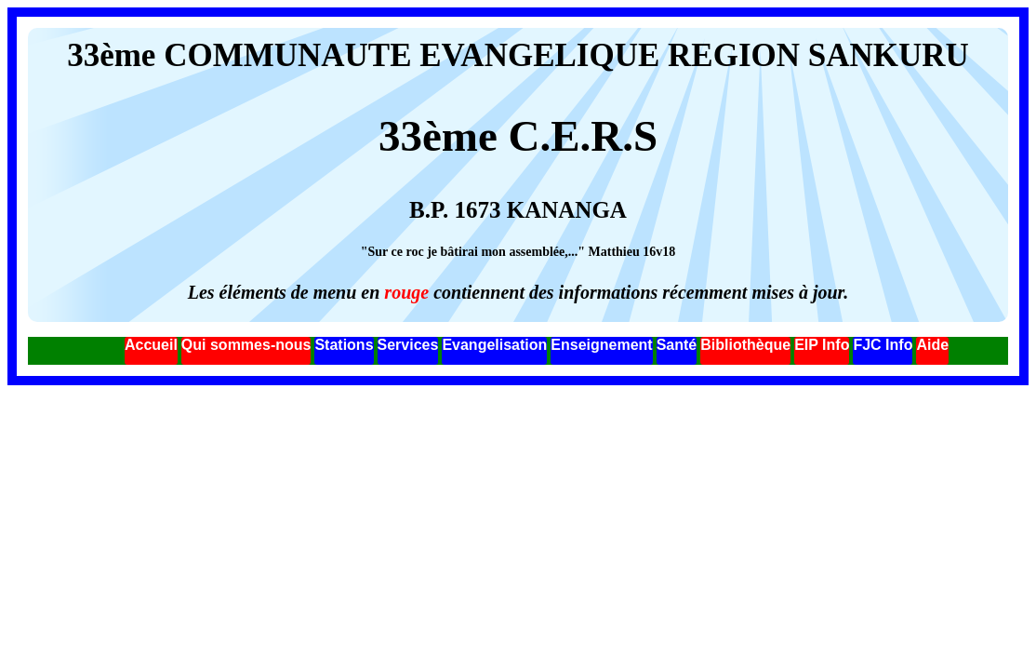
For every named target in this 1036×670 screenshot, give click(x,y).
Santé (677, 345)
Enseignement (601, 345)
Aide (932, 345)
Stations (343, 345)
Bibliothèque (745, 345)
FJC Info (882, 345)
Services (408, 345)
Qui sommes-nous (246, 345)
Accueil (151, 345)
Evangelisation (494, 345)
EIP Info (821, 345)
